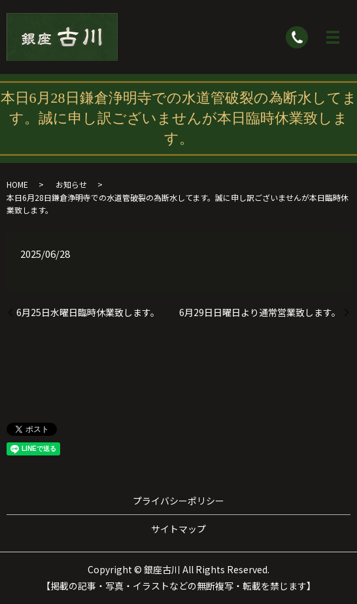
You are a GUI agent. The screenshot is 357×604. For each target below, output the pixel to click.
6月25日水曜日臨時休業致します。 (88, 312)
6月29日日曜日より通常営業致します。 (260, 312)
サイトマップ (178, 528)
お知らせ (71, 184)
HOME (17, 184)
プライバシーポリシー (178, 500)
